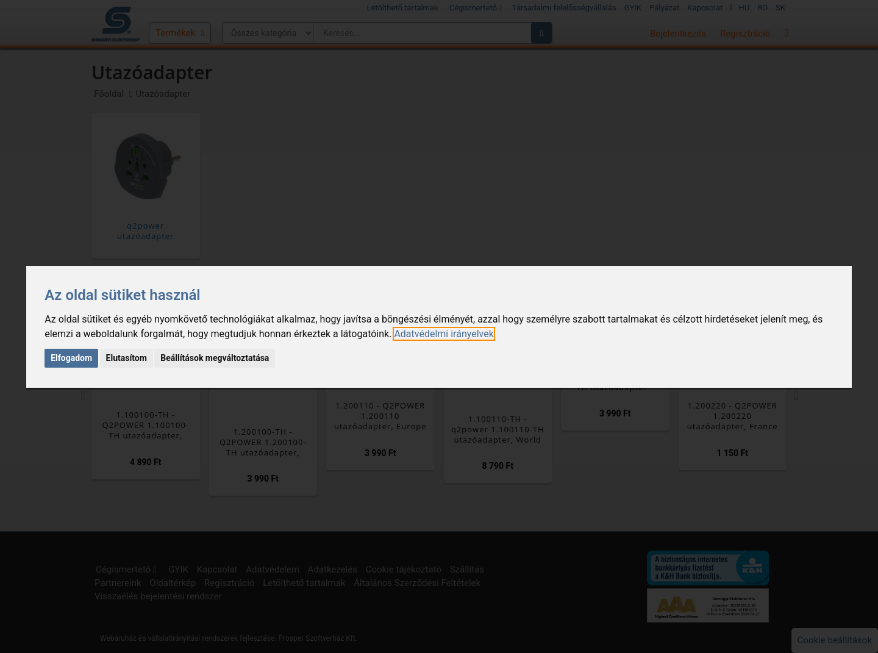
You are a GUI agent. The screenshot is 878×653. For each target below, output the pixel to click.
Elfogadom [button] (71, 358)
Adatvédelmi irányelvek (443, 334)
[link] (443, 334)
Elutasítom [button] (126, 358)
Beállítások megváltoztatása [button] (214, 358)
